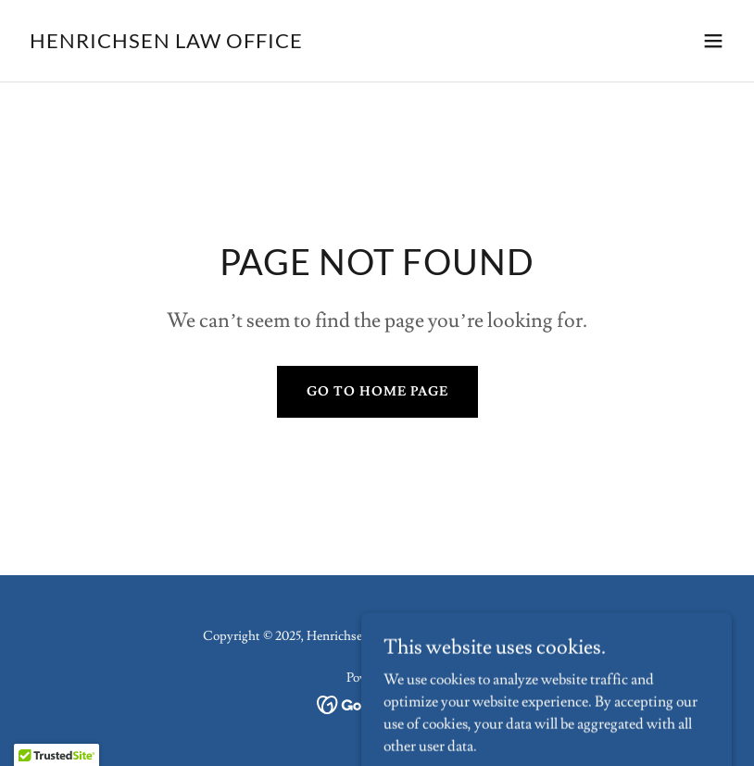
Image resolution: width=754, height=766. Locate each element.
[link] (166, 43)
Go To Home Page (377, 391)
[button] (713, 40)
